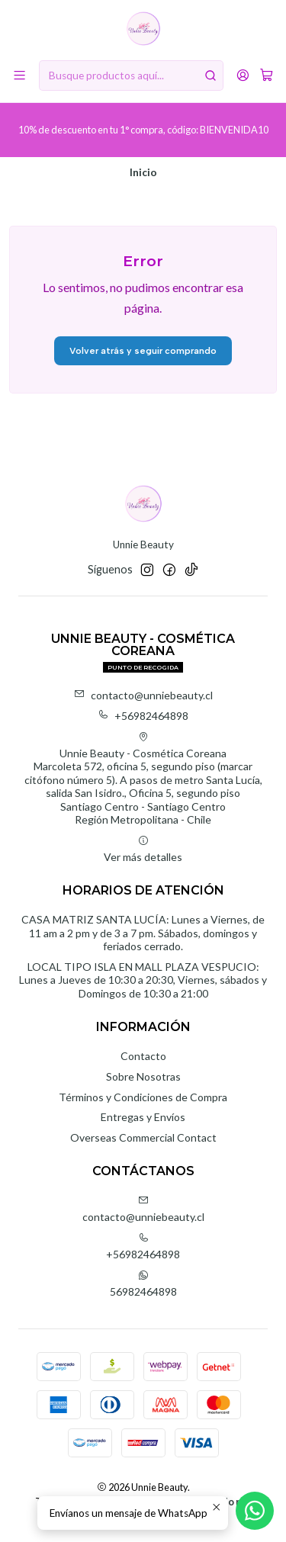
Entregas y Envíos (143, 1116)
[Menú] (19, 75)
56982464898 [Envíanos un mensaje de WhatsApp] (143, 1284)
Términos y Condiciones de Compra (143, 1097)
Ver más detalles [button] (143, 849)
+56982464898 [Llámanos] (143, 1246)
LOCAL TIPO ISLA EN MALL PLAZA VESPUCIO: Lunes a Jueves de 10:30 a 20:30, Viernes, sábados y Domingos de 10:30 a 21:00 (143, 980)
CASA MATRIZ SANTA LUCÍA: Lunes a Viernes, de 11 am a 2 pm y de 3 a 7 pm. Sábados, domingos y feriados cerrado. (143, 933)
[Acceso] (243, 75)
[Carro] (266, 75)
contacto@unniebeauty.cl (143, 695)
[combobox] (131, 75)
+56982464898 (143, 715)
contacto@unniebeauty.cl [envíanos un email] (143, 1209)
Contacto (143, 1055)
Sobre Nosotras (143, 1076)
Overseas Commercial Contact (143, 1137)
